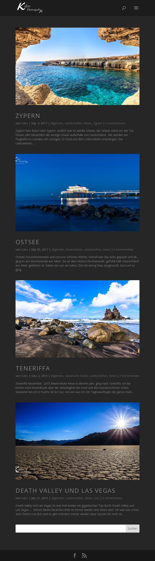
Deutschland (74, 249)
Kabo (24, 123)
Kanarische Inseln (76, 376)
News (87, 123)
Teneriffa (33, 368)
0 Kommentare (115, 123)
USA (96, 498)
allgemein (56, 123)
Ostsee (28, 242)
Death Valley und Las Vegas (65, 490)
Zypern (28, 115)
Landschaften (73, 123)
